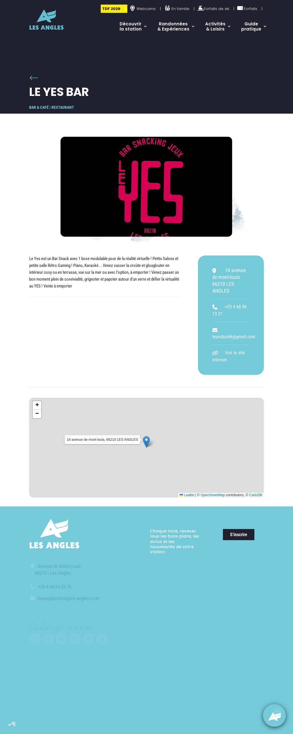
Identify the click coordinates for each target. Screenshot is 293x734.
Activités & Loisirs (215, 26)
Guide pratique (251, 26)
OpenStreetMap (213, 495)
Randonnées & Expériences (173, 26)
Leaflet (187, 495)
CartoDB (255, 495)
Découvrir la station (131, 26)
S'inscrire (238, 534)
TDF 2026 (111, 8)
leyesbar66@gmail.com (233, 336)
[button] (12, 724)
